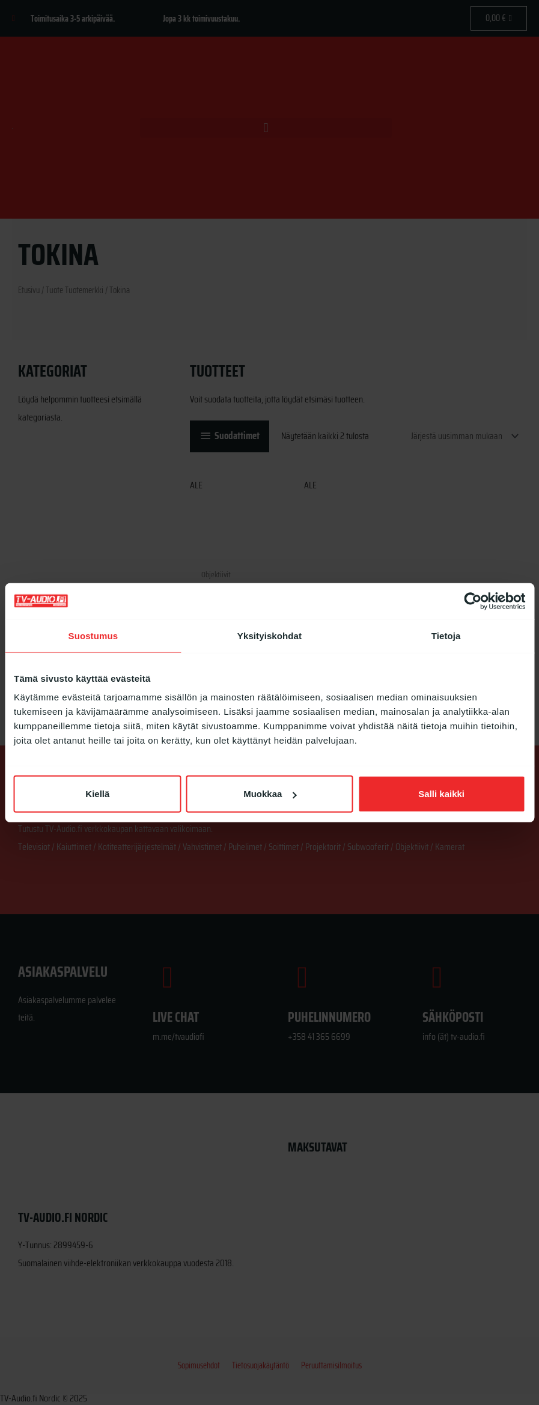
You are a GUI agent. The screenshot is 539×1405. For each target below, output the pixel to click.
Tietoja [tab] (446, 635)
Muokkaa (269, 794)
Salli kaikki (441, 794)
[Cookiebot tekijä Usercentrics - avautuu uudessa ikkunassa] (472, 601)
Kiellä (97, 794)
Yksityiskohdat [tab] (269, 635)
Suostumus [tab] (93, 635)
